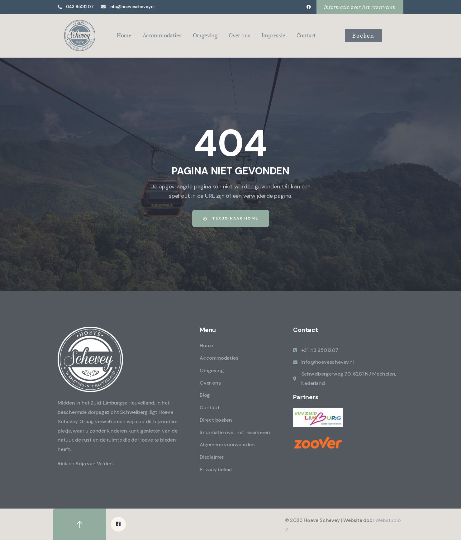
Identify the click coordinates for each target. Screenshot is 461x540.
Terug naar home (231, 218)
